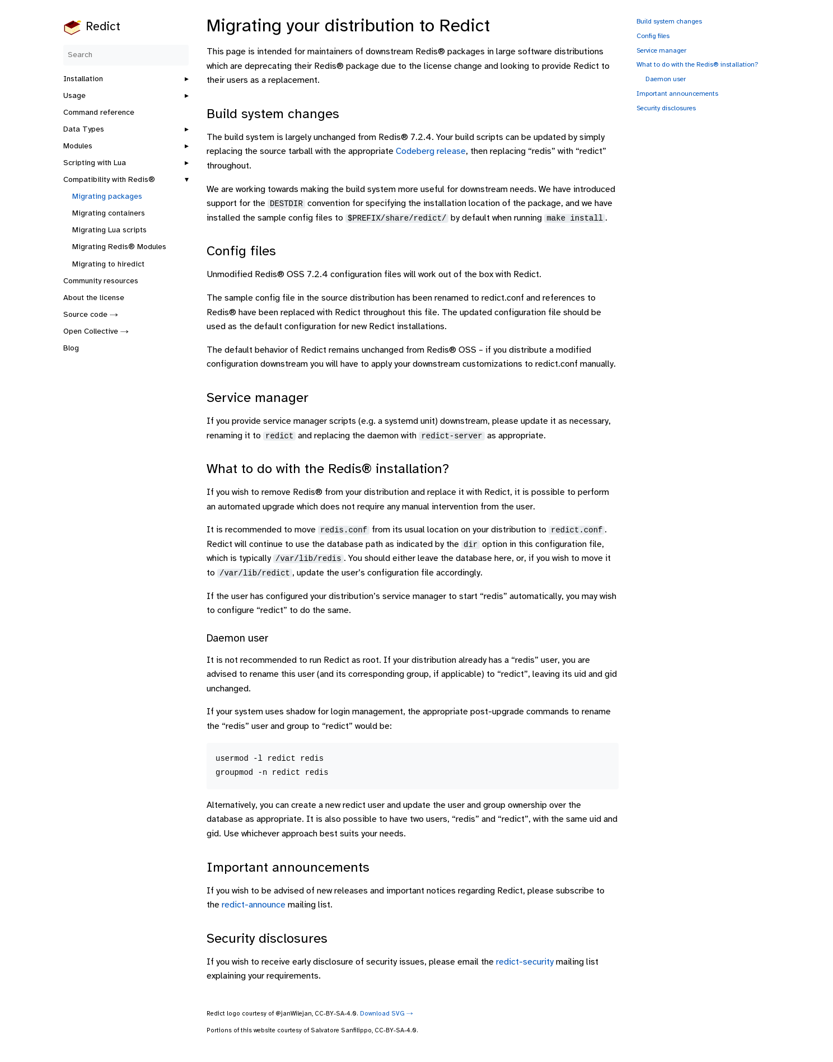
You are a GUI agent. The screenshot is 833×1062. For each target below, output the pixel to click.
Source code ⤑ (90, 315)
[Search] (126, 55)
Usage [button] (74, 96)
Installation (83, 79)
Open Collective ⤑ (96, 332)
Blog (71, 348)
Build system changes (669, 21)
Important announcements (677, 93)
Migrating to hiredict (108, 264)
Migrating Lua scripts (109, 230)
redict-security (525, 962)
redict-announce (254, 905)
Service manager (661, 50)
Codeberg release (431, 151)
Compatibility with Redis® (109, 180)
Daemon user (665, 79)
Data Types (83, 129)
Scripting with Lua (94, 163)
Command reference (98, 113)
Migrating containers (108, 213)
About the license (93, 298)
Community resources (100, 281)
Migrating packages (107, 197)
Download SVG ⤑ (386, 1013)
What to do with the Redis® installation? (698, 64)
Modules (77, 146)
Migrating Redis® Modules (119, 247)
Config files (653, 36)
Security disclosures (666, 108)
